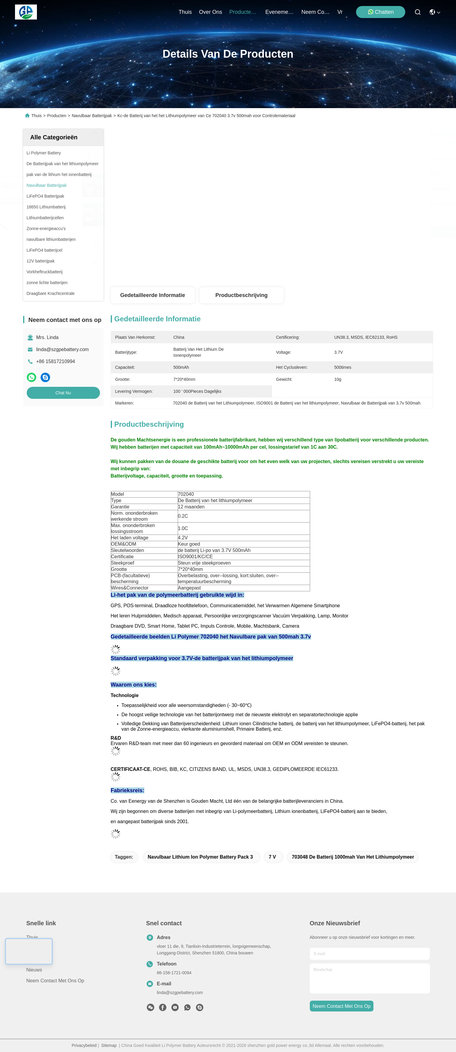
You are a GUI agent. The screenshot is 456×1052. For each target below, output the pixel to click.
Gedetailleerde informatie (152, 295)
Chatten (381, 12)
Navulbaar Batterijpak (92, 115)
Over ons (36, 959)
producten (243, 12)
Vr (340, 12)
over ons (210, 12)
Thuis (185, 12)
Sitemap (108, 1045)
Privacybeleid (84, 1045)
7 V (272, 856)
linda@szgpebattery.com (62, 349)
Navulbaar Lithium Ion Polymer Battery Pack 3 (200, 856)
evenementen (279, 12)
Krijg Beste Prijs (325, 232)
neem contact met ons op (315, 12)
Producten (56, 115)
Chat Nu (63, 392)
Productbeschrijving (241, 295)
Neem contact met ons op (55, 980)
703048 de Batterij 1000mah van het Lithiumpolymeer (353, 856)
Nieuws (34, 969)
